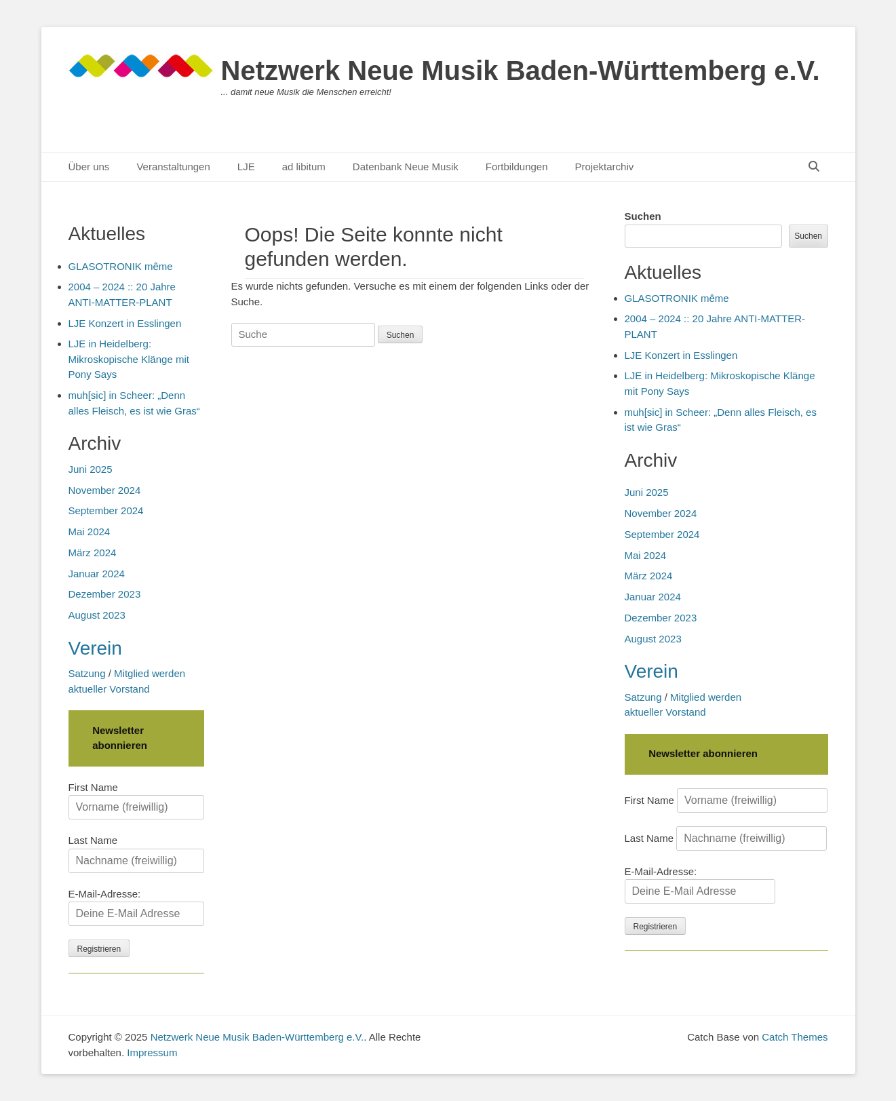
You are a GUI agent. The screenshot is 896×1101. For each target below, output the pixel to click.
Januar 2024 (653, 596)
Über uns (89, 166)
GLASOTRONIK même (677, 298)
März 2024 (649, 575)
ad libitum (304, 166)
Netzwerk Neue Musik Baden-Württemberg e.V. (520, 70)
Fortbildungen (517, 166)
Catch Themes (794, 1037)
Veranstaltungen (173, 166)
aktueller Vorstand (665, 712)
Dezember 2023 (661, 617)
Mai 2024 (646, 555)
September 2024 (662, 534)
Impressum (152, 1052)
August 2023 (653, 638)
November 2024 (661, 513)
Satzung (643, 697)
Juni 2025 (647, 492)
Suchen (643, 216)
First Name (649, 800)
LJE (246, 166)
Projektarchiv (604, 166)
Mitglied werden (705, 697)
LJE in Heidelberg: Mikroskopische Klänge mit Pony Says (129, 359)
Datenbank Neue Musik (406, 166)
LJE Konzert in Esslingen (681, 355)
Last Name (649, 838)
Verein (651, 671)
